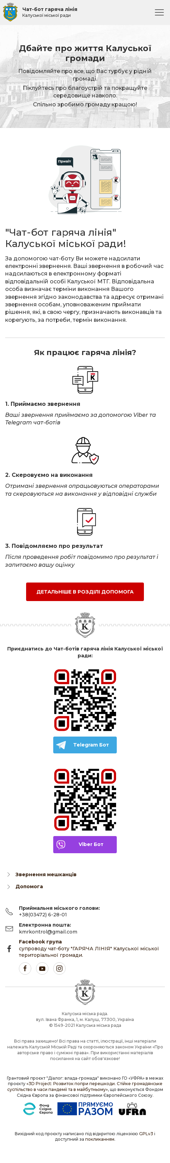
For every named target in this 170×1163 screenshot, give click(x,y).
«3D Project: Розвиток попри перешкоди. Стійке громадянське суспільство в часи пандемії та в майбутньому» (84, 1086)
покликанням (99, 1139)
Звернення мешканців (46, 874)
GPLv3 (146, 1133)
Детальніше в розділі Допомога (85, 592)
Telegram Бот (91, 745)
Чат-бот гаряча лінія (49, 12)
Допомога (29, 886)
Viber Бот (91, 844)
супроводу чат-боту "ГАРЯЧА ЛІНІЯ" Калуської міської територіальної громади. (89, 948)
